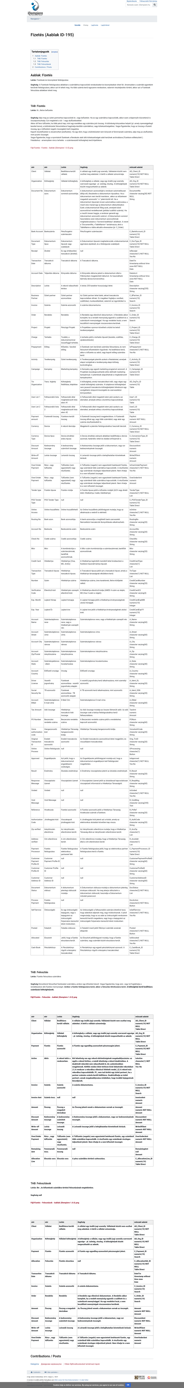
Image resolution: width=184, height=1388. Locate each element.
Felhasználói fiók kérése (148, 1)
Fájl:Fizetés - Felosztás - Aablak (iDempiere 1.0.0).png (54, 997)
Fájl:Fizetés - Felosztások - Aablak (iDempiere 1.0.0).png (55, 1203)
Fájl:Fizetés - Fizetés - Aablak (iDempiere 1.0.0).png (52, 148)
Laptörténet (105, 25)
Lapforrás (94, 25)
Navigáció (35, 19)
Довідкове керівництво (51, 1364)
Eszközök (36, 1372)
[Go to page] (154, 5)
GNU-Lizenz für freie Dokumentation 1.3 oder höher (71, 1380)
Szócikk (77, 25)
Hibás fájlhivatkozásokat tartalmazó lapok (82, 1364)
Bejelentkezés (132, 1)
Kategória (35, 1364)
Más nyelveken (52, 1372)
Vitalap (85, 25)
